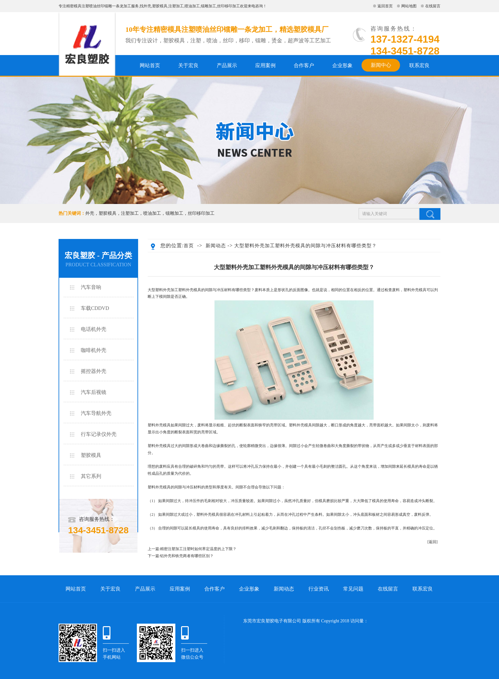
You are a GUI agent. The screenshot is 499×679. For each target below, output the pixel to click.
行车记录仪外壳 (98, 434)
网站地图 (409, 6)
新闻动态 (216, 245)
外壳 (147, 6)
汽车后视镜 (93, 392)
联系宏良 (419, 65)
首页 (189, 245)
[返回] (432, 542)
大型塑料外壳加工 (163, 290)
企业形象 (342, 65)
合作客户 (304, 65)
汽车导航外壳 (96, 413)
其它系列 (91, 476)
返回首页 (385, 6)
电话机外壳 (93, 329)
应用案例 (265, 65)
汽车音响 (91, 287)
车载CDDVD (95, 308)
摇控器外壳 (93, 371)
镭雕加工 (208, 6)
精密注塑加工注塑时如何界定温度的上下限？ (198, 549)
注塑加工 (176, 6)
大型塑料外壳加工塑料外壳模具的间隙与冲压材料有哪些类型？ (305, 245)
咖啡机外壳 (93, 350)
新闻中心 (381, 65)
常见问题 (353, 589)
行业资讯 (318, 589)
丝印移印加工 (228, 6)
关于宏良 (188, 65)
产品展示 (227, 65)
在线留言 (432, 6)
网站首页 (150, 65)
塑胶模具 (159, 6)
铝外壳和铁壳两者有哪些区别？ (187, 556)
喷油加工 (192, 6)
